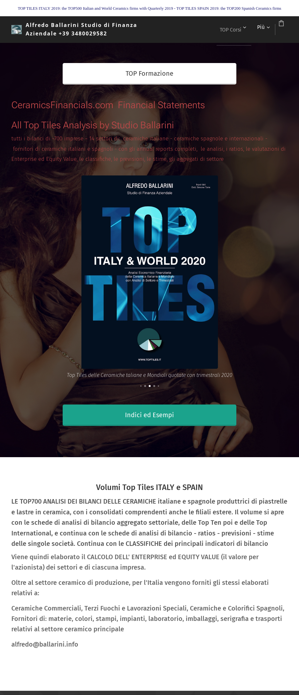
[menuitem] (208, 29)
